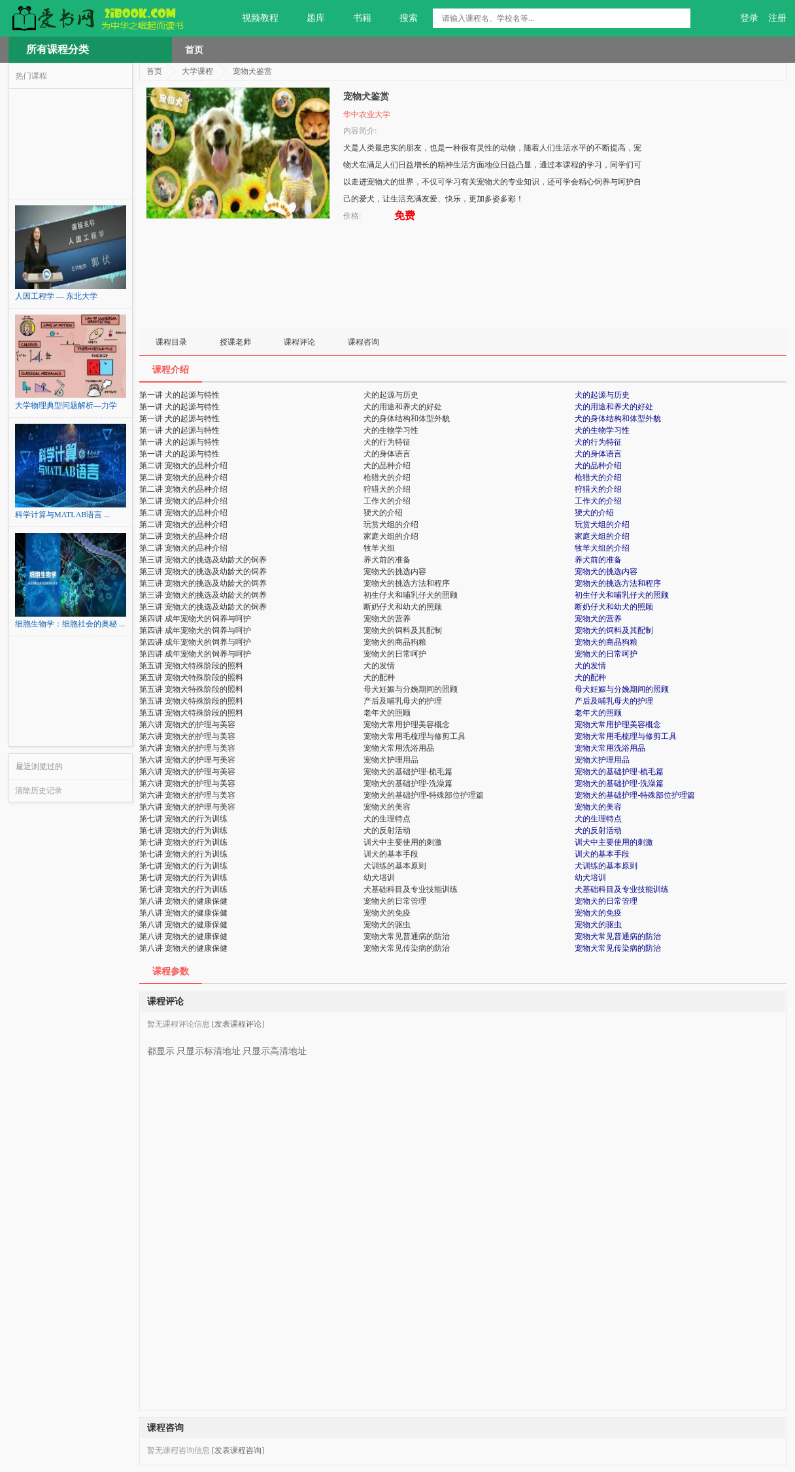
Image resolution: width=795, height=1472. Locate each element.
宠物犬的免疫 (598, 912)
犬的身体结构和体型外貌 (618, 418)
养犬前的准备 (598, 559)
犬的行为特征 (598, 442)
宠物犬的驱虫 (598, 924)
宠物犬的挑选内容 (606, 571)
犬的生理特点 (598, 818)
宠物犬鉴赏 (252, 71)
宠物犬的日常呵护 (606, 654)
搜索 (401, 18)
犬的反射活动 (598, 830)
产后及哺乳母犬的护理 (614, 701)
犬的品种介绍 (598, 465)
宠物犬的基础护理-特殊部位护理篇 (635, 795)
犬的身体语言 (598, 453)
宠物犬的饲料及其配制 (614, 630)
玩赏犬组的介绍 (602, 524)
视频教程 (253, 18)
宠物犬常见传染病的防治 (618, 948)
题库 (308, 18)
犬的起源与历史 (602, 395)
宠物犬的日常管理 (606, 901)
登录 (749, 18)
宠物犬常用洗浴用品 (610, 748)
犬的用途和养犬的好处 (614, 406)
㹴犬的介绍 (594, 512)
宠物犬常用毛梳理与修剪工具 (626, 736)
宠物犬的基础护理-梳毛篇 (619, 771)
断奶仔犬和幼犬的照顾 (614, 606)
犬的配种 (590, 677)
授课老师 (235, 342)
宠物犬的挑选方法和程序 (618, 583)
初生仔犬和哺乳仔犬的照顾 (622, 595)
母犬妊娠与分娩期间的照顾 (622, 689)
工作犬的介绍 (598, 500)
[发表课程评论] (238, 1024)
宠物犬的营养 (598, 618)
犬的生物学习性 (602, 430)
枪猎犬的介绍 (598, 477)
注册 (777, 18)
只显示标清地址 (209, 1046)
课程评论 (299, 342)
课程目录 (171, 342)
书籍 (354, 18)
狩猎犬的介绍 (598, 489)
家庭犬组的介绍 (602, 536)
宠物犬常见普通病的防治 (618, 936)
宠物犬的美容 (598, 807)
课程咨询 (363, 342)
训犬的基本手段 (602, 854)
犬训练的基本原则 (606, 865)
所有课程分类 (57, 49)
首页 (194, 49)
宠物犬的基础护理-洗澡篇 (619, 783)
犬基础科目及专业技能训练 (622, 889)
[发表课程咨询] (238, 1450)
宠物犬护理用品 (602, 759)
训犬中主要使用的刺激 (614, 842)
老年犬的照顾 (598, 712)
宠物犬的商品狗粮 (606, 642)
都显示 (161, 1046)
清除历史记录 (38, 790)
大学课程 (197, 71)
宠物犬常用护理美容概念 (618, 724)
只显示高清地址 (275, 1046)
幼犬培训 (590, 877)
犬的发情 (590, 665)
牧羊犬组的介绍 (602, 548)
